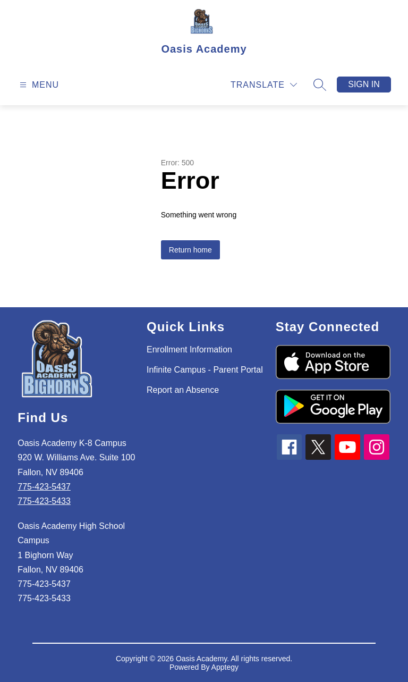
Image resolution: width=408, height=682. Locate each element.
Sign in (364, 84)
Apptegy (225, 667)
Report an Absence (183, 389)
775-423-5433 (44, 501)
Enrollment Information (189, 349)
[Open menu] (38, 84)
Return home (190, 250)
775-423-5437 (44, 486)
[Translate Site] (264, 84)
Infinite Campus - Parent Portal (205, 369)
